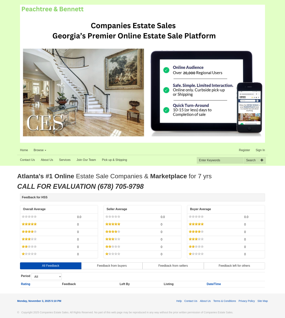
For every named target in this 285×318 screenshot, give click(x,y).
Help (179, 300)
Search (251, 160)
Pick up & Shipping (114, 159)
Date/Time (214, 284)
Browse (40, 150)
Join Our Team (86, 159)
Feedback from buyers (112, 265)
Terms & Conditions (224, 300)
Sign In (260, 150)
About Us (47, 159)
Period (25, 276)
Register (244, 150)
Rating (25, 284)
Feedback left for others (234, 265)
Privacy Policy (247, 300)
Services (65, 159)
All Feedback (50, 265)
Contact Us (27, 159)
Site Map (263, 300)
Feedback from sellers (173, 265)
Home (24, 150)
